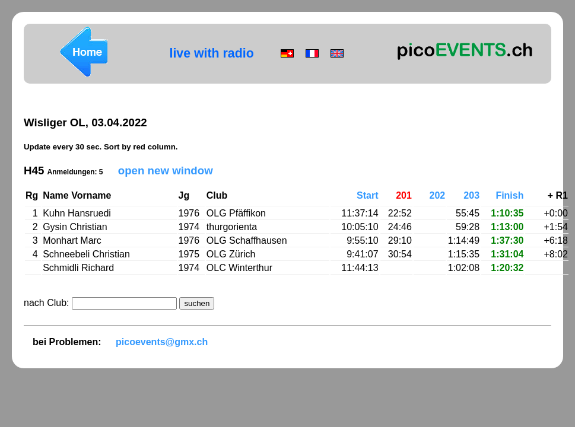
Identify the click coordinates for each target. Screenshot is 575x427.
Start (367, 195)
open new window (165, 170)
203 (471, 195)
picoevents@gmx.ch (162, 342)
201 (404, 195)
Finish (509, 195)
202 (438, 195)
